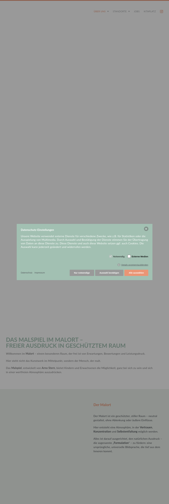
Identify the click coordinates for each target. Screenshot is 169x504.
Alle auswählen (136, 273)
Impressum (39, 272)
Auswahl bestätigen (109, 273)
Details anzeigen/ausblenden (134, 265)
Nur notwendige (82, 273)
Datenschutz (27, 272)
